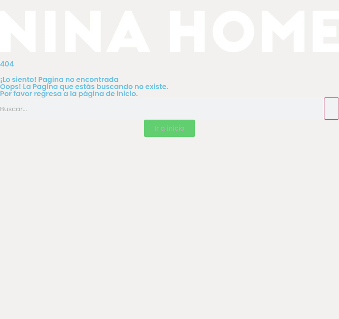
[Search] (331, 108)
